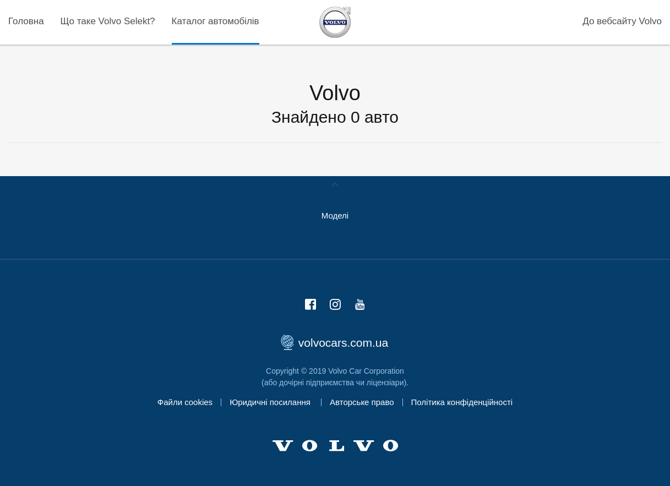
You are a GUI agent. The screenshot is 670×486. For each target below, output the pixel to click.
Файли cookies (185, 402)
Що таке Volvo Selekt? (108, 21)
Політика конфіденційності (462, 402)
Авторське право (362, 402)
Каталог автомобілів (215, 21)
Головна (26, 21)
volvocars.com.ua (335, 342)
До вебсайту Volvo (622, 21)
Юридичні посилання (271, 402)
